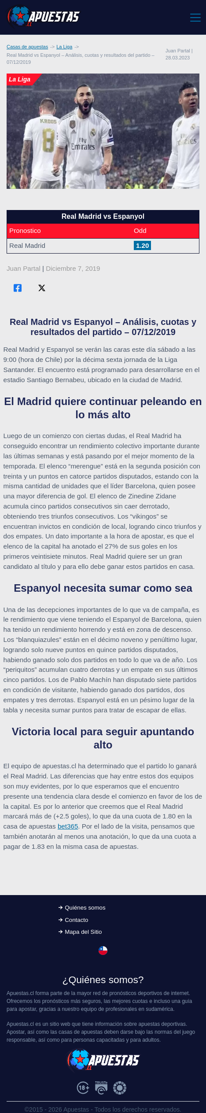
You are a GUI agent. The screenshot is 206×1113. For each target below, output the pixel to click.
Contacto (76, 920)
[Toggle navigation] (195, 17)
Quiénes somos (85, 907)
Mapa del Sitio (83, 932)
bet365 (68, 826)
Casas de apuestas (27, 46)
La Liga (64, 46)
